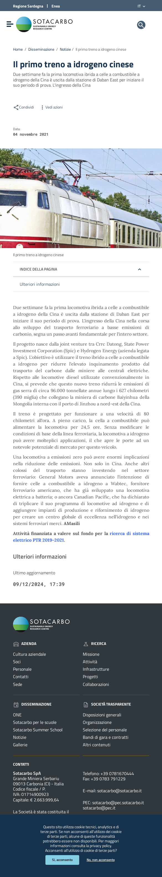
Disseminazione (41, 49)
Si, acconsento (62, 859)
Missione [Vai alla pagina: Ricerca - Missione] (91, 654)
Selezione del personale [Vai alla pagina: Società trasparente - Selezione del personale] (105, 729)
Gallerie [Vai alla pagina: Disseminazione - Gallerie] (20, 744)
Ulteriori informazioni (40, 284)
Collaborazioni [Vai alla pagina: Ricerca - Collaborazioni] (96, 684)
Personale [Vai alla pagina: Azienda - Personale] (22, 669)
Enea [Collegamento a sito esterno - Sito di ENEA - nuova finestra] (56, 6)
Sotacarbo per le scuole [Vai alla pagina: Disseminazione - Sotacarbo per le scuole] (34, 722)
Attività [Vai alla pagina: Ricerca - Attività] (90, 661)
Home (18, 49)
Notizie (65, 49)
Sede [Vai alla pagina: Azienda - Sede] (17, 684)
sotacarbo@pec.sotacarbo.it (118, 802)
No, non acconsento (101, 859)
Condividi (23, 107)
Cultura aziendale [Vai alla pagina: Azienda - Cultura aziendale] (29, 654)
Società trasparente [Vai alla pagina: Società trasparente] (107, 704)
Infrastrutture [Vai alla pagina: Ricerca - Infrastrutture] (96, 669)
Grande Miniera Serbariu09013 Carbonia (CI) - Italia (38, 781)
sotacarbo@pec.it (99, 807)
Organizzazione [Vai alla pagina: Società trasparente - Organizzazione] (97, 722)
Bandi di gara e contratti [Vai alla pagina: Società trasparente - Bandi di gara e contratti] (105, 737)
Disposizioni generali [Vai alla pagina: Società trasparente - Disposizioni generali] (102, 714)
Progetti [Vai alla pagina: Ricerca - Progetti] (90, 676)
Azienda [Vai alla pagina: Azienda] (24, 643)
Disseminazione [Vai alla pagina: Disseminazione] (32, 704)
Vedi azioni (51, 107)
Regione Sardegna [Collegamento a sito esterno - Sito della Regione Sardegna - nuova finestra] (28, 6)
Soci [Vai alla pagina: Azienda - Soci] (17, 661)
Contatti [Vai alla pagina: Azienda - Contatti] (21, 676)
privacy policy (100, 846)
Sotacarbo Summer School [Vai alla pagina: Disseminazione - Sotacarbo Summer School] (38, 729)
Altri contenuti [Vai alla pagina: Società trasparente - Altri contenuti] (96, 744)
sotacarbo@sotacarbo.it (119, 790)
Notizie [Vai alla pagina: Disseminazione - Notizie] (19, 737)
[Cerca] (141, 25)
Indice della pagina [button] (38, 269)
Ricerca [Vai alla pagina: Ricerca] (94, 643)
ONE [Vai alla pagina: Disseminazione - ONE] (17, 714)
